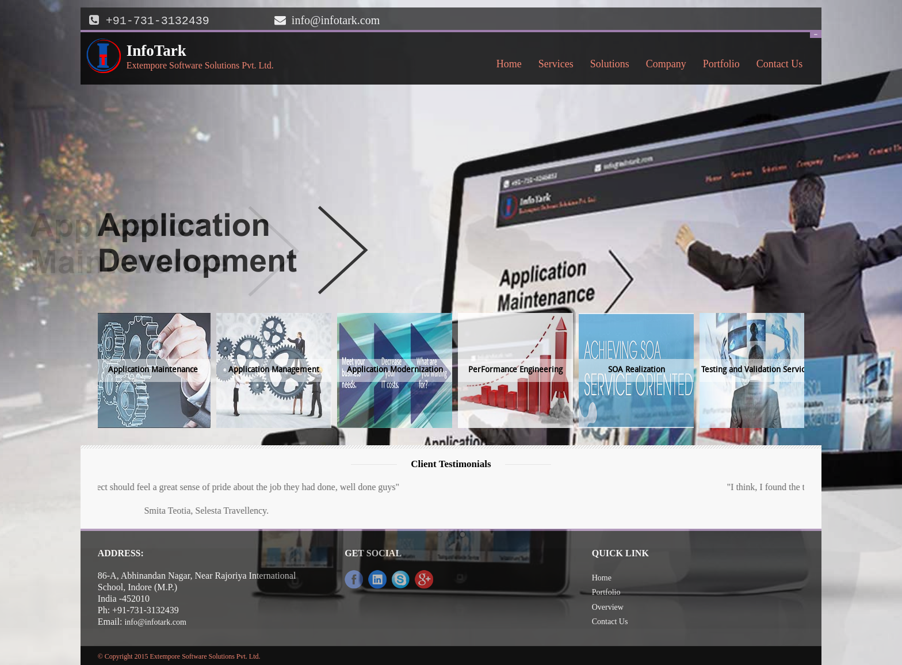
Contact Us (776, 65)
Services (553, 65)
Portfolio (721, 62)
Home (509, 62)
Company (663, 65)
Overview (608, 606)
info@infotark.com (336, 20)
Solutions (606, 65)
